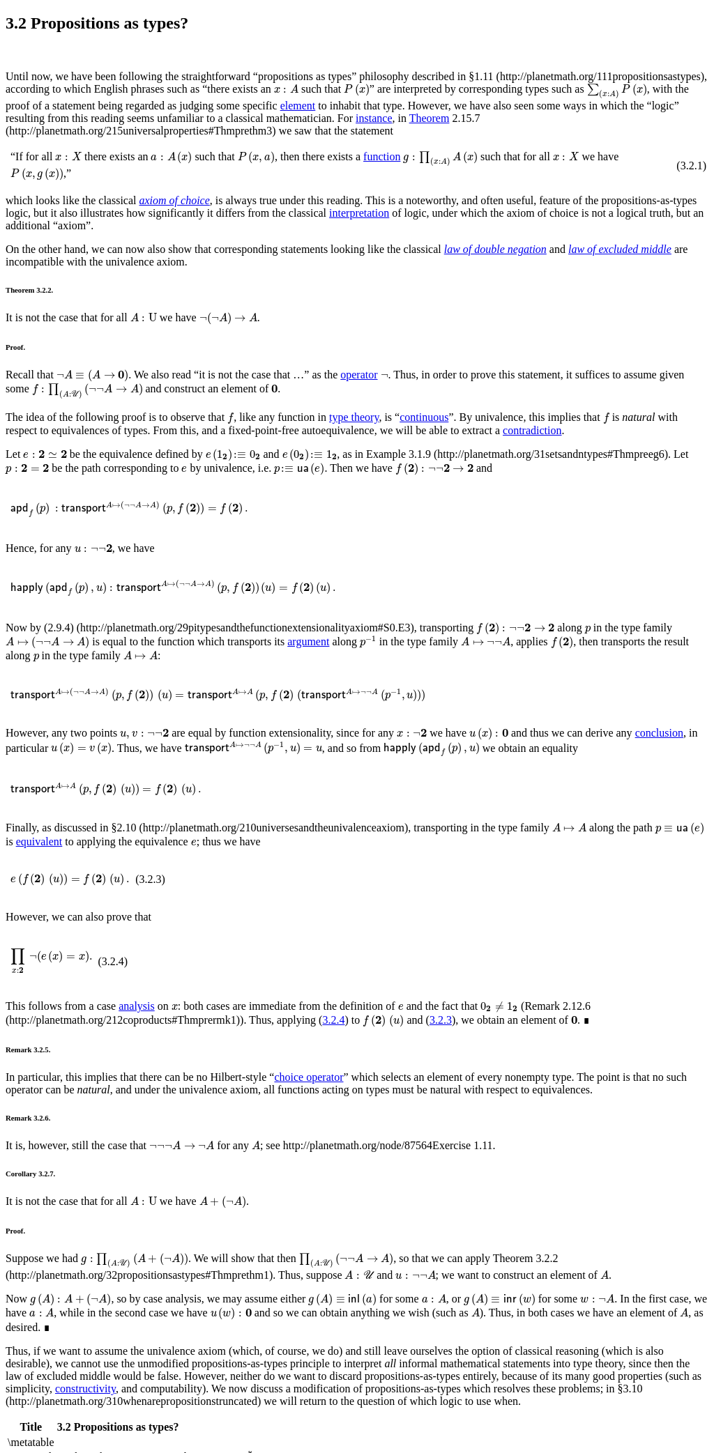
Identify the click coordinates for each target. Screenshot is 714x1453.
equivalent (39, 841)
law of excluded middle (619, 249)
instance (374, 118)
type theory (354, 417)
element (298, 106)
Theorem (429, 118)
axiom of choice (174, 200)
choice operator (308, 1077)
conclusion (659, 733)
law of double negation (495, 249)
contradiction (532, 430)
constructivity (85, 1388)
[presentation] (286, 89)
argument (308, 641)
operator (358, 374)
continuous (424, 417)
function (381, 156)
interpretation (359, 213)
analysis (137, 1006)
